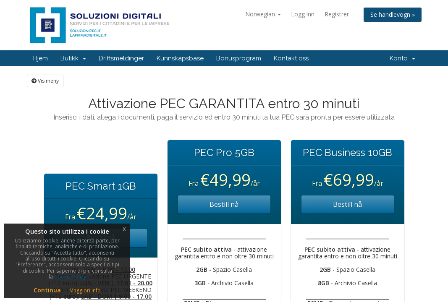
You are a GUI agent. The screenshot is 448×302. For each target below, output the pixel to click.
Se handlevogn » (392, 14)
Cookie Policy (70, 276)
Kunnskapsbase (180, 58)
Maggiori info (85, 290)
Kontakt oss (291, 58)
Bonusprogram (238, 58)
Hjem (40, 58)
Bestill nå (224, 204)
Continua (47, 290)
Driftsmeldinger (121, 58)
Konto (402, 58)
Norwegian (263, 14)
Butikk (73, 58)
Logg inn (302, 14)
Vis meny (45, 80)
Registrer (337, 14)
